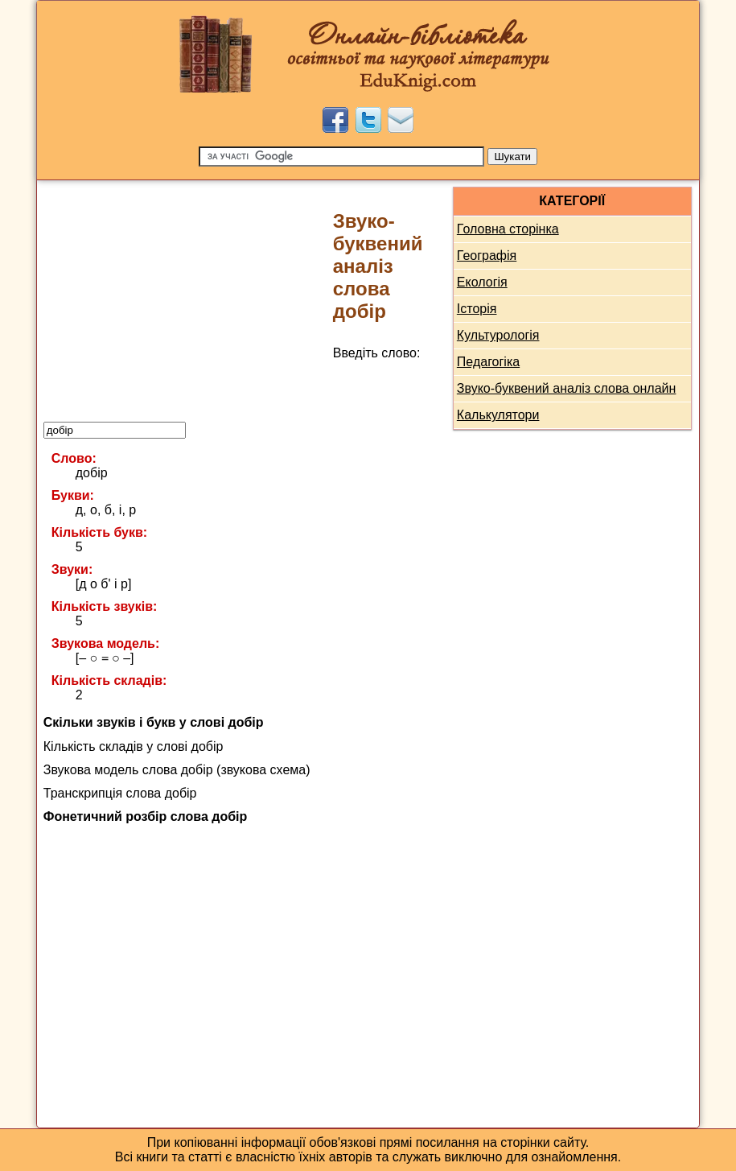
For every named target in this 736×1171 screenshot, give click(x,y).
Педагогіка (488, 362)
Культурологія (498, 335)
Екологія (482, 282)
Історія (477, 308)
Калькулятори (498, 415)
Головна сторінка (508, 229)
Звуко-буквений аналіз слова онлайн (566, 388)
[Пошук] (341, 156)
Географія (486, 255)
